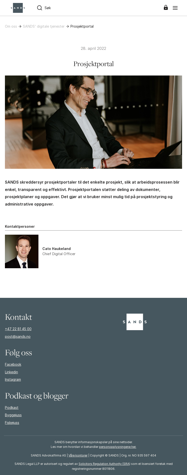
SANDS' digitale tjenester (44, 26)
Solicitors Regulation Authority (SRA (104, 464)
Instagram (13, 379)
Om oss (11, 26)
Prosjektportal (82, 26)
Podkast (11, 407)
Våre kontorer (77, 455)
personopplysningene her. (117, 447)
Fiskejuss (12, 422)
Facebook (13, 364)
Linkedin (11, 372)
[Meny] (175, 8)
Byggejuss (13, 415)
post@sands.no (18, 336)
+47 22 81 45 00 (18, 329)
